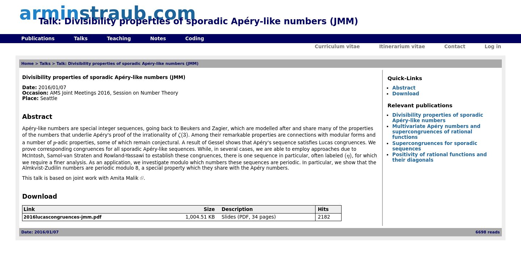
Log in (492, 46)
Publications (38, 38)
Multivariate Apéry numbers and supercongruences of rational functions (436, 132)
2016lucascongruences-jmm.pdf (63, 217)
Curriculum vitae (337, 46)
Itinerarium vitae (402, 46)
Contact (454, 46)
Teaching (119, 38)
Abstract (403, 88)
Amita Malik (124, 178)
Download (405, 93)
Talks (81, 38)
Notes (158, 38)
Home (27, 63)
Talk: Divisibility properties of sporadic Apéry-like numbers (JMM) (127, 63)
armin (107, 13)
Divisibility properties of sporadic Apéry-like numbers (437, 117)
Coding (194, 38)
